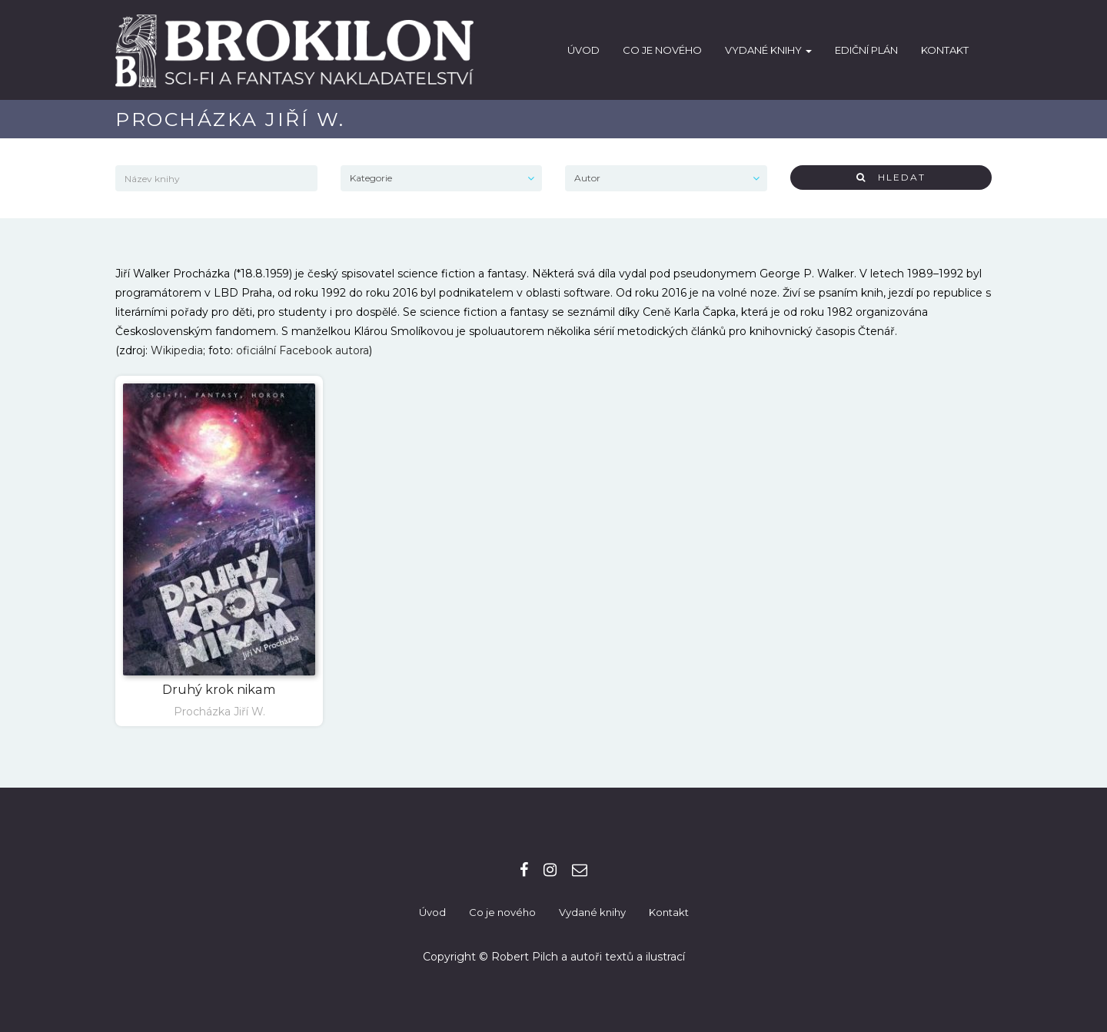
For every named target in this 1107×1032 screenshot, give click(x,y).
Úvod (583, 50)
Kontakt (945, 50)
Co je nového (662, 50)
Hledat (891, 177)
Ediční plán (866, 50)
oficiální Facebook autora (302, 350)
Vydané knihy (768, 50)
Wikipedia (177, 350)
